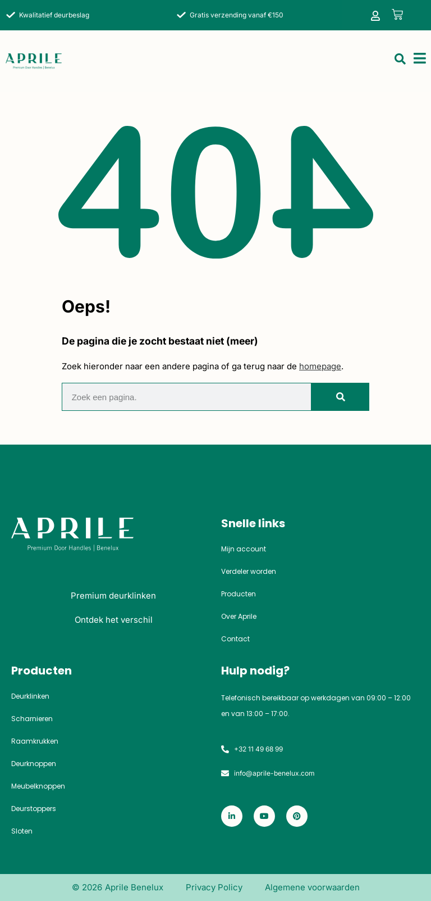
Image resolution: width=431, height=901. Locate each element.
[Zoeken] (340, 396)
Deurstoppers (33, 808)
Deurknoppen (33, 763)
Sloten (22, 831)
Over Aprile (238, 616)
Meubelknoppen (38, 786)
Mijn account (243, 549)
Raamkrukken (34, 741)
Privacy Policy (214, 887)
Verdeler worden (248, 571)
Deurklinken (30, 696)
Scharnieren (32, 719)
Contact (235, 639)
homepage (320, 366)
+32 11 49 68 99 (258, 749)
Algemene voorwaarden (312, 887)
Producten (238, 594)
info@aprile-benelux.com (274, 773)
